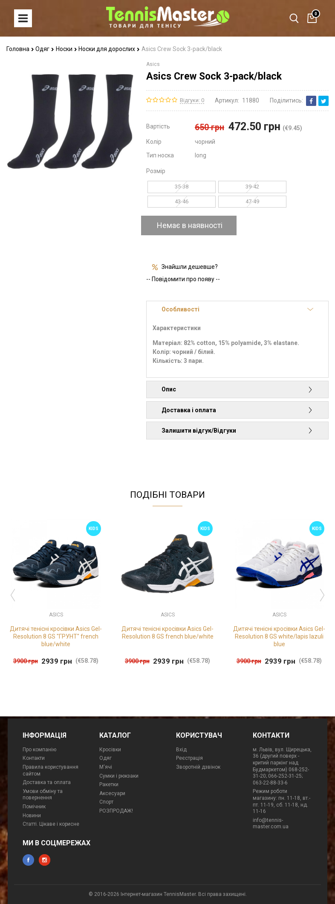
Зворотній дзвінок (198, 767)
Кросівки (110, 750)
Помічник (34, 807)
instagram (44, 860)
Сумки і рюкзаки (119, 776)
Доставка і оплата (238, 410)
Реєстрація (189, 758)
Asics (153, 64)
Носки (66, 49)
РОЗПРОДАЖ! (116, 811)
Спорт (106, 802)
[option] (56, 593)
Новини (32, 815)
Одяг (44, 49)
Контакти (34, 758)
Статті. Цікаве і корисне (51, 824)
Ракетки (108, 784)
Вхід (181, 750)
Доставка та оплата (47, 782)
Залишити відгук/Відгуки (238, 430)
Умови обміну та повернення (43, 794)
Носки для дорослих (109, 49)
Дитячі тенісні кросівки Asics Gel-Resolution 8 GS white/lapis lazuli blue (279, 636)
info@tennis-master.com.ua (271, 823)
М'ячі (105, 767)
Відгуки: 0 (192, 100)
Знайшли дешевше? (190, 266)
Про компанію (39, 750)
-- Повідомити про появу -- (183, 279)
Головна (20, 49)
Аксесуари (112, 793)
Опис (238, 389)
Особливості (238, 309)
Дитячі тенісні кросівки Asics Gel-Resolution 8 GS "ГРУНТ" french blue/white (56, 636)
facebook (28, 860)
